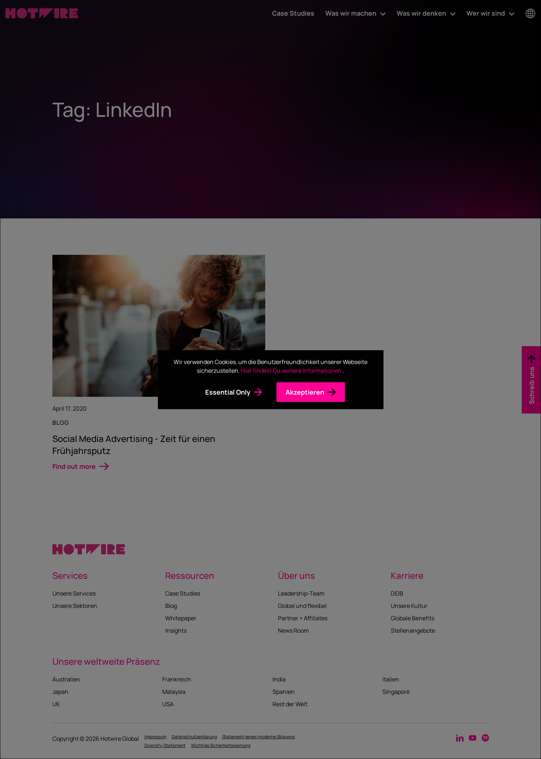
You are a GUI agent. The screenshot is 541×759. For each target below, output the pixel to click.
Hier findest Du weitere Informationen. (292, 371)
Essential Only (227, 392)
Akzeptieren (305, 392)
